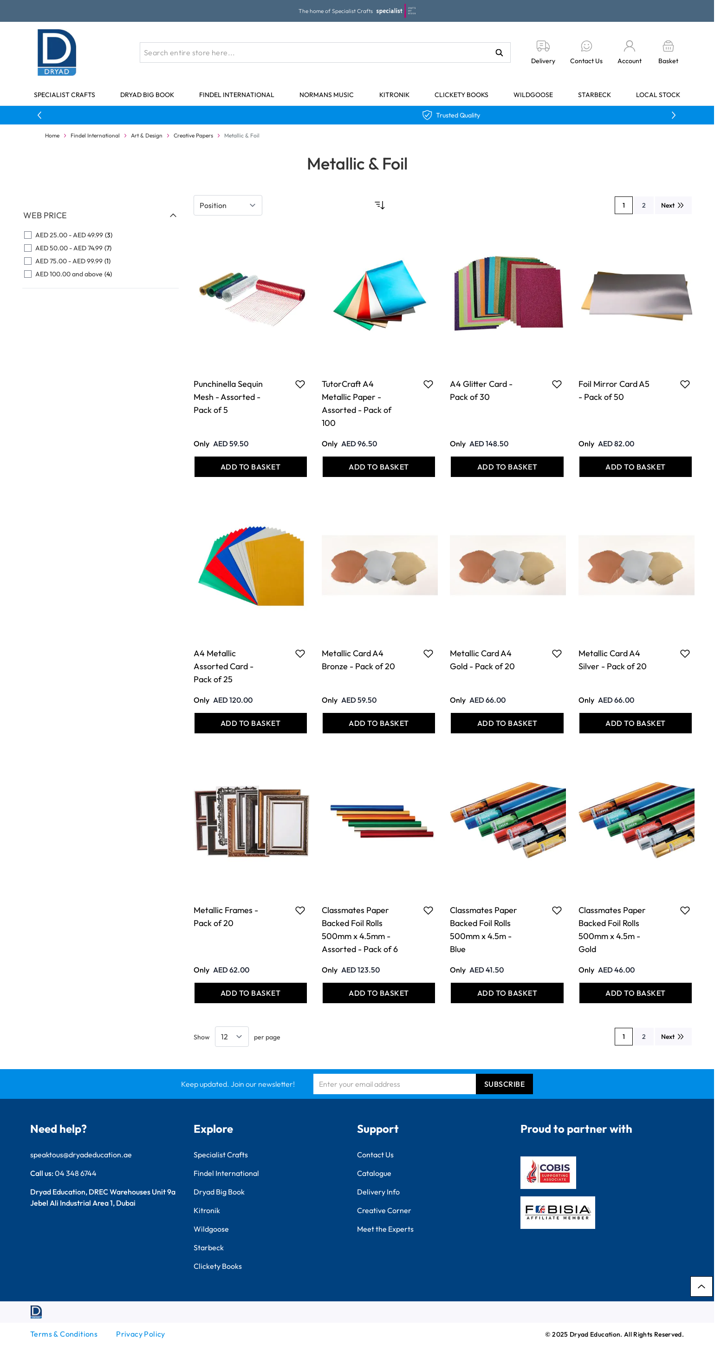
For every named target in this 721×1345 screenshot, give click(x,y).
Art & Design (146, 135)
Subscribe (504, 1084)
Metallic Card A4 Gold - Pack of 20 (482, 660)
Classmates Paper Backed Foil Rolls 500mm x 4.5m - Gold (612, 929)
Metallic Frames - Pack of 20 (226, 916)
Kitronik (394, 95)
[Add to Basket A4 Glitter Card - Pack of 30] (507, 467)
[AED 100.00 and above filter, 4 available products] (100, 274)
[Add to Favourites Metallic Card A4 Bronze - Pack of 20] (428, 653)
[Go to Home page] (57, 52)
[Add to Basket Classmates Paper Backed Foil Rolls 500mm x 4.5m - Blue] (507, 993)
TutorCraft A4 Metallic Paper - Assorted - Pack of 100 (356, 403)
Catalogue (374, 1173)
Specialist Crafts (64, 95)
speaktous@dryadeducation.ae (81, 1154)
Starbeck (594, 95)
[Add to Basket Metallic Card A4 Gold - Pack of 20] (507, 723)
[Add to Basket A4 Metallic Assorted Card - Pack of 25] (251, 723)
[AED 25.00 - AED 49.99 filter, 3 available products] (100, 235)
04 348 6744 (76, 1173)
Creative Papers (193, 135)
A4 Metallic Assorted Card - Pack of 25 (223, 666)
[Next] (673, 205)
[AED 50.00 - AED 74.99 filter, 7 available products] (100, 248)
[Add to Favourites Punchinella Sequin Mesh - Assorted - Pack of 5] (300, 384)
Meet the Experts (385, 1229)
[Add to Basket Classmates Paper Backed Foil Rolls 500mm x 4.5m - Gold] (635, 993)
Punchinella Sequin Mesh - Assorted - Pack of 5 (228, 397)
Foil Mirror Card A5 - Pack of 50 (614, 390)
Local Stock (658, 95)
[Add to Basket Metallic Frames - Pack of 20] (251, 993)
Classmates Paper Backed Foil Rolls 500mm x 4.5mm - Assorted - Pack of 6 (360, 929)
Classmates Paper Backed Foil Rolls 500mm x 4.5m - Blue (483, 929)
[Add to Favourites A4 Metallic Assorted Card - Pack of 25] (300, 653)
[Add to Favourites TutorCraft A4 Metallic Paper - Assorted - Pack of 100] (428, 384)
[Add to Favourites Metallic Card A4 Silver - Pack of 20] (685, 653)
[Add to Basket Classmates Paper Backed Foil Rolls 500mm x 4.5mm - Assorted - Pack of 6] (379, 993)
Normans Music (326, 95)
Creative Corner (384, 1210)
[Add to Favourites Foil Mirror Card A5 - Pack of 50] (685, 384)
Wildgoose (533, 95)
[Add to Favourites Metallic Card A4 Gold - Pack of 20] (557, 653)
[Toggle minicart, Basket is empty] (668, 53)
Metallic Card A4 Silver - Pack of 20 (612, 660)
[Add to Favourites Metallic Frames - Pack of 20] (300, 910)
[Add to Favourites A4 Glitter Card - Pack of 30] (557, 384)
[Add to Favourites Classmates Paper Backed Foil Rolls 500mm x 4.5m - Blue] (557, 910)
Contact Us (375, 1154)
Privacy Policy (140, 1333)
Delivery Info (378, 1191)
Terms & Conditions (63, 1333)
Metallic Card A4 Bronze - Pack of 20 (358, 660)
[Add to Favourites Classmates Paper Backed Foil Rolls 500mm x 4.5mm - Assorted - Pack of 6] (428, 910)
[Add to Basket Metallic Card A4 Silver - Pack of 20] (635, 723)
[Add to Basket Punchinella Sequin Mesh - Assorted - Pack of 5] (251, 467)
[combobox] (325, 52)
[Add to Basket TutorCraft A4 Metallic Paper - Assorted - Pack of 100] (379, 467)
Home (52, 135)
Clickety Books (461, 95)
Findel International (236, 95)
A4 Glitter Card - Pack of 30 (481, 390)
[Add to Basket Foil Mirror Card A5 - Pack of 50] (635, 467)
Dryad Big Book (147, 95)
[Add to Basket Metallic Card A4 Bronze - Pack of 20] (379, 723)
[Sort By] (228, 205)
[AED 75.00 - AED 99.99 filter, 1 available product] (100, 261)
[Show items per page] (232, 1036)
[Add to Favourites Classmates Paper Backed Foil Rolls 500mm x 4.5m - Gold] (685, 910)
